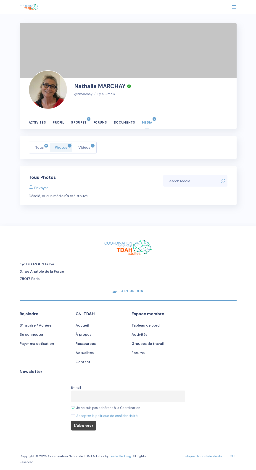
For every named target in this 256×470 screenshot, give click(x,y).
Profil (58, 122)
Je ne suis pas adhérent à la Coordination (105, 408)
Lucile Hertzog (120, 456)
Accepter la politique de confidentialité (107, 416)
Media (147, 120)
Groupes (79, 120)
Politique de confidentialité (202, 456)
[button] (128, 291)
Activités (37, 122)
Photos (63, 147)
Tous (41, 147)
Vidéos (86, 147)
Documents (124, 122)
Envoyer (38, 187)
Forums (100, 122)
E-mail (76, 388)
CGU (233, 456)
